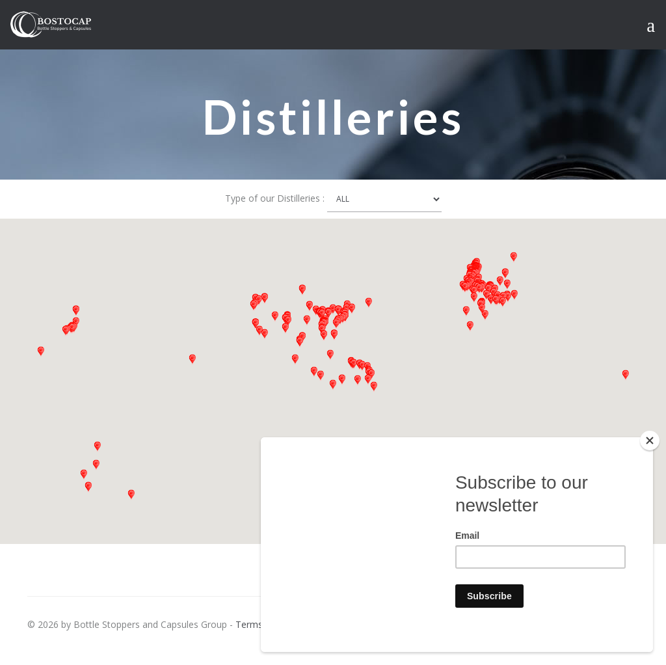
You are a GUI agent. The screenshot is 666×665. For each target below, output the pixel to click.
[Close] (649, 440)
